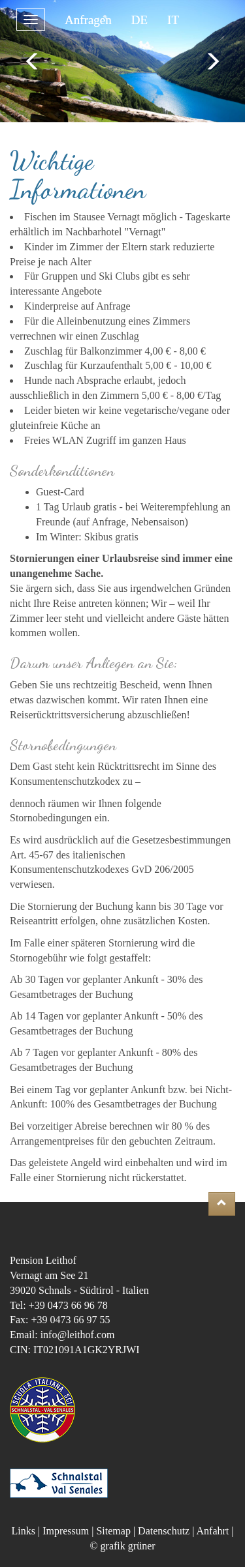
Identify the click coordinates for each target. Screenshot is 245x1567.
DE (139, 20)
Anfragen (88, 20)
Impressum (65, 1530)
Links (23, 1530)
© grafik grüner (122, 1545)
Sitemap (113, 1530)
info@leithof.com (78, 1334)
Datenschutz (163, 1530)
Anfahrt (213, 1530)
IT (173, 20)
